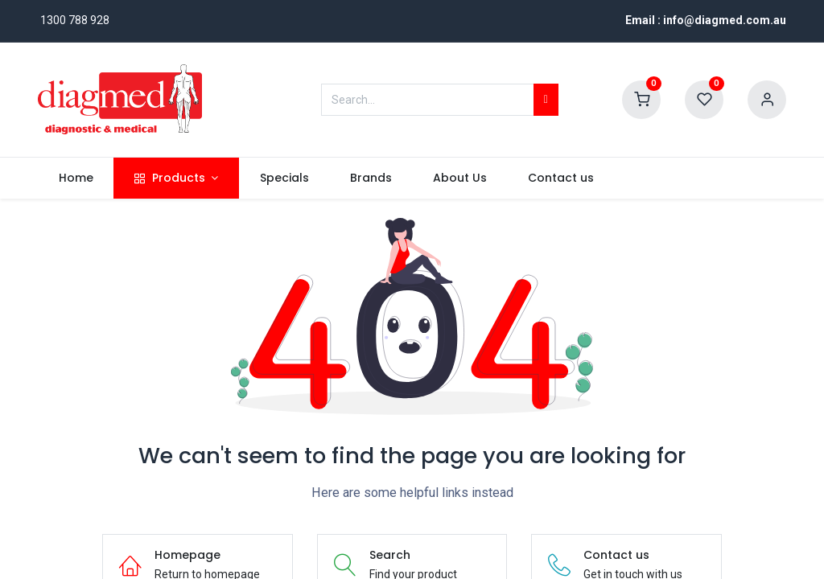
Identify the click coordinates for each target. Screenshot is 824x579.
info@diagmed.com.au (724, 20)
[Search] (546, 100)
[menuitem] (75, 178)
